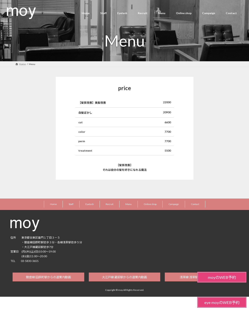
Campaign (173, 204)
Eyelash (89, 204)
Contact (195, 204)
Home (53, 204)
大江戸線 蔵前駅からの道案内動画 (124, 277)
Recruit (109, 204)
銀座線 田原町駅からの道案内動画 (48, 277)
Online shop (150, 204)
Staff (71, 204)
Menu (128, 204)
